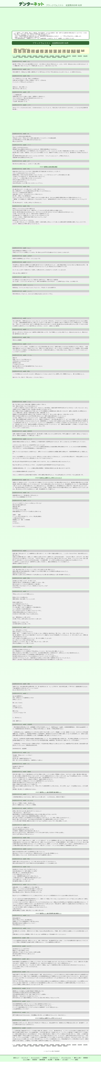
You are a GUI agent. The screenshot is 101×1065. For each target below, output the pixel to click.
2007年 (48, 57)
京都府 (55, 51)
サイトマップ (24, 1057)
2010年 (32, 57)
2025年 (24, 56)
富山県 (82, 50)
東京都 (68, 50)
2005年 (60, 57)
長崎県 (55, 52)
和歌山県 (73, 51)
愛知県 (42, 51)
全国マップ (16, 49)
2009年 (37, 57)
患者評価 (34, 1059)
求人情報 (50, 1059)
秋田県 (33, 50)
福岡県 (46, 52)
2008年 (43, 57)
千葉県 (64, 50)
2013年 (15, 57)
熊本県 (59, 52)
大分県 (64, 52)
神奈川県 (73, 50)
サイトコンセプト (28, 37)
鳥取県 (78, 51)
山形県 (37, 50)
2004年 (65, 57)
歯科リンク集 (77, 1057)
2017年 (68, 56)
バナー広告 (65, 1059)
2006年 (54, 57)
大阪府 (59, 51)
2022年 (40, 56)
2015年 (80, 56)
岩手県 (24, 50)
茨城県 (46, 50)
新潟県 (78, 50)
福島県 (42, 50)
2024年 (29, 56)
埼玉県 (59, 50)
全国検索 (44, 1057)
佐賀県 (50, 52)
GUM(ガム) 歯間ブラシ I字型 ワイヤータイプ (51, 477)
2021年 (46, 56)
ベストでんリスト (54, 1057)
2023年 (35, 56)
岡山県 (15, 52)
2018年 (63, 56)
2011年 (26, 57)
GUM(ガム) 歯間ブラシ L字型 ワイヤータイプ (50, 1018)
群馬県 (55, 50)
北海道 (15, 50)
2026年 (18, 56)
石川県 (15, 51)
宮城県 (28, 50)
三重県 (46, 51)
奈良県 (68, 51)
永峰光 (76, 1059)
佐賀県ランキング (25, 49)
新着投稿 (85, 1057)
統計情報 (57, 1059)
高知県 (42, 52)
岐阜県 (33, 51)
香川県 (33, 52)
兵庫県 (64, 51)
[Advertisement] (50, 19)
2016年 (74, 56)
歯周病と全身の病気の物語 (50, 166)
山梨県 (24, 51)
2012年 (20, 57)
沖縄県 (78, 52)
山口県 (24, 52)
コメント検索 (26, 1059)
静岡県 (37, 51)
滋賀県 (50, 51)
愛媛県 (37, 52)
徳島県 (28, 52)
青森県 (19, 50)
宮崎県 (68, 52)
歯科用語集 (42, 1059)
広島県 (19, 52)
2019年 (57, 56)
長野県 (28, 51)
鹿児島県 (73, 52)
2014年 (85, 56)
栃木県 (50, 50)
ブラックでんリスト (66, 1057)
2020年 (52, 56)
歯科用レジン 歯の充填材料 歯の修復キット (51, 792)
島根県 (82, 51)
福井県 (19, 51)
